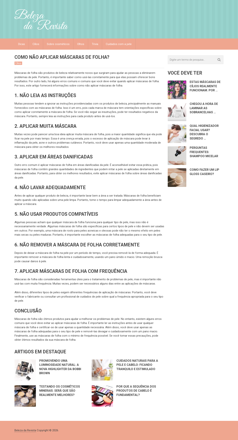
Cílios (36, 44)
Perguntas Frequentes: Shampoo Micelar (204, 152)
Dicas (21, 44)
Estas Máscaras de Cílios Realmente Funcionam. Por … (205, 86)
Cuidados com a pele (119, 44)
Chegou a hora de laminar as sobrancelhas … (204, 108)
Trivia (95, 44)
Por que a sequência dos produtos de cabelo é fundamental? (136, 391)
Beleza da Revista (25, 430)
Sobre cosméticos (58, 44)
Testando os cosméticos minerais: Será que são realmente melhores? (59, 391)
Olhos (80, 44)
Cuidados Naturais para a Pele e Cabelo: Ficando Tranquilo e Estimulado (137, 365)
